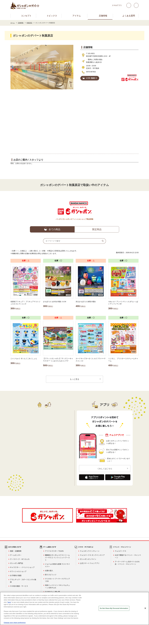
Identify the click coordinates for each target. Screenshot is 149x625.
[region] (74, 608)
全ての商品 (54, 229)
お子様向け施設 (15, 575)
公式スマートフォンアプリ (89, 563)
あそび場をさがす (14, 547)
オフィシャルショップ (18, 571)
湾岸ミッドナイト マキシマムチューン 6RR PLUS (57, 586)
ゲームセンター (15, 555)
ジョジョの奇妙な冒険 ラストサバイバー (57, 565)
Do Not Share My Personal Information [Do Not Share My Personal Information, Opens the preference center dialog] (114, 608)
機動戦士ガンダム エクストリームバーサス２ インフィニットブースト (57, 557)
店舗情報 (103, 16)
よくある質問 (128, 16)
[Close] (145, 608)
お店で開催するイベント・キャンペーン (128, 556)
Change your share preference (15, 622)
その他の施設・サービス (19, 586)
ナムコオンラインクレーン (89, 551)
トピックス (52, 16)
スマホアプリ (117, 5)
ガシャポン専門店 (16, 563)
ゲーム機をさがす (49, 547)
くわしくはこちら (104, 469)
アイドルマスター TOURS (54, 551)
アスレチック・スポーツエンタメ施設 (23, 581)
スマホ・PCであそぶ (85, 547)
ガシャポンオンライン (88, 559)
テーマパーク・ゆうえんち (20, 559)
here (9, 602)
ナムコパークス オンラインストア (92, 555)
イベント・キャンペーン (122, 547)
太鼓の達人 (49, 571)
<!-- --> (74, 121)
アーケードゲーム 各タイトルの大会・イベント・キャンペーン (127, 563)
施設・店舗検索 (15, 551)
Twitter (128, 5)
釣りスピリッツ (50, 575)
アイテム (76, 16)
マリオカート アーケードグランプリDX (57, 580)
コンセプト (26, 16)
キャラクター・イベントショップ (22, 567)
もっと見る (74, 379)
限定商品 (97, 229)
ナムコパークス (120, 551)
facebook (136, 5)
